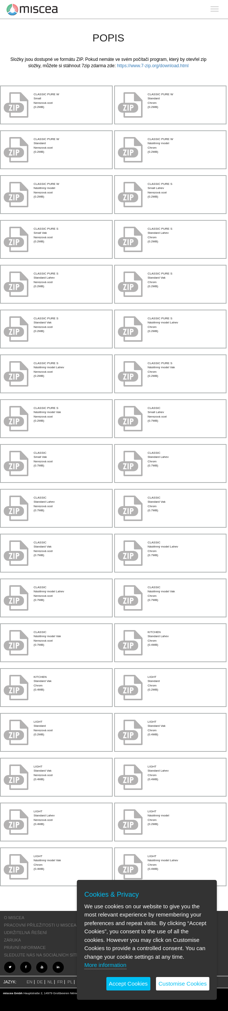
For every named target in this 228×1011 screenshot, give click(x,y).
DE (40, 982)
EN (29, 982)
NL (50, 982)
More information (105, 965)
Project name (32, 9)
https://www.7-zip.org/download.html (152, 65)
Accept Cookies (128, 983)
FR (60, 982)
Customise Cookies (183, 983)
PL (70, 982)
